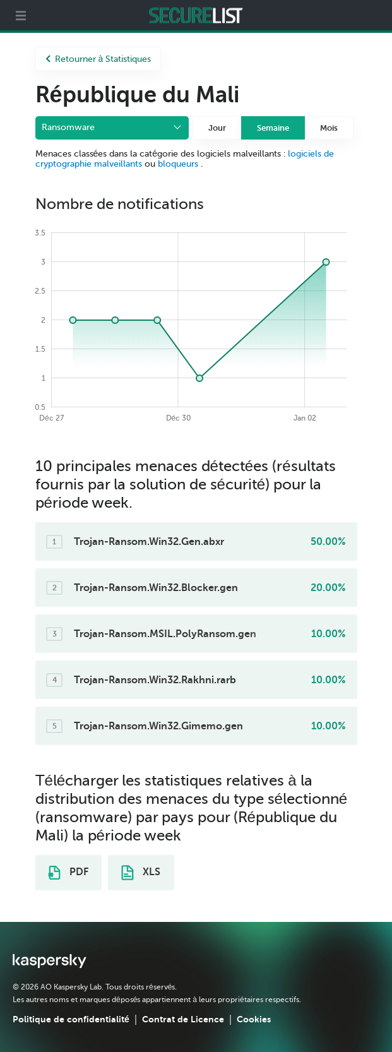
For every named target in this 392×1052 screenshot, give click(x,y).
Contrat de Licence (183, 1019)
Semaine (273, 128)
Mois (329, 128)
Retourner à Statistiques (98, 59)
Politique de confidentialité (71, 1019)
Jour (217, 128)
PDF (68, 872)
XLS (140, 872)
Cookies (254, 1019)
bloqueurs (179, 164)
